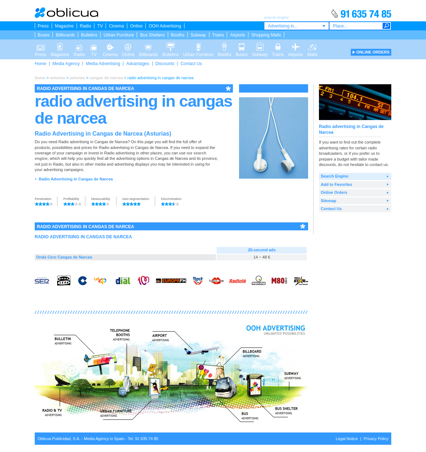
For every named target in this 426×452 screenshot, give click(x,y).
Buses (44, 35)
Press (43, 26)
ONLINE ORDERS (372, 52)
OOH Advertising (165, 26)
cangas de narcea (106, 78)
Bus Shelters (152, 35)
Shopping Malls (266, 35)
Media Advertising (103, 63)
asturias (57, 78)
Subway (198, 35)
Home (40, 63)
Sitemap (328, 201)
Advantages (137, 63)
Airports (237, 35)
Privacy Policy (376, 438)
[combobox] (296, 26)
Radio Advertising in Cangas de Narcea (76, 179)
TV (100, 26)
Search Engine (334, 176)
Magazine (64, 26)
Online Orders (334, 192)
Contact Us (191, 63)
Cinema (116, 26)
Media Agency (66, 63)
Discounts (165, 63)
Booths (177, 35)
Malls (312, 46)
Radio (85, 26)
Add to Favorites (336, 184)
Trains (218, 35)
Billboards (65, 35)
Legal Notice (347, 438)
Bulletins (89, 35)
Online (136, 26)
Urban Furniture (118, 35)
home (40, 78)
